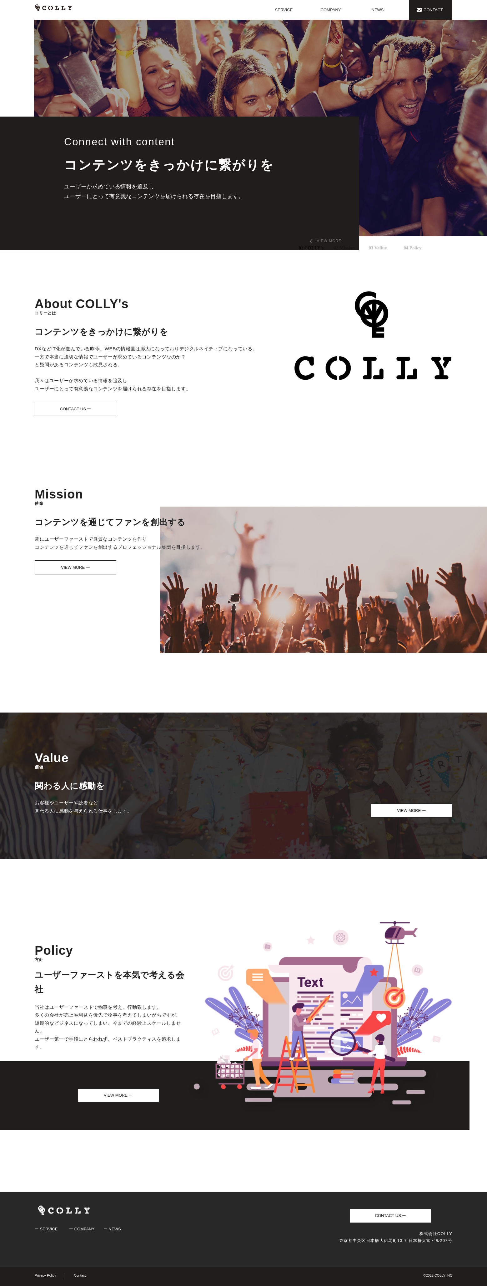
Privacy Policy (45, 1275)
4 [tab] (405, 246)
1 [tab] (300, 246)
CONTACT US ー (75, 409)
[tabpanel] (243, 135)
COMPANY (331, 10)
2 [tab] (335, 246)
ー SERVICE (46, 1229)
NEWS (378, 10)
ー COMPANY (81, 1229)
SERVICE (284, 10)
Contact (80, 1275)
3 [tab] (370, 246)
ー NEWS (112, 1229)
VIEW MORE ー (75, 567)
